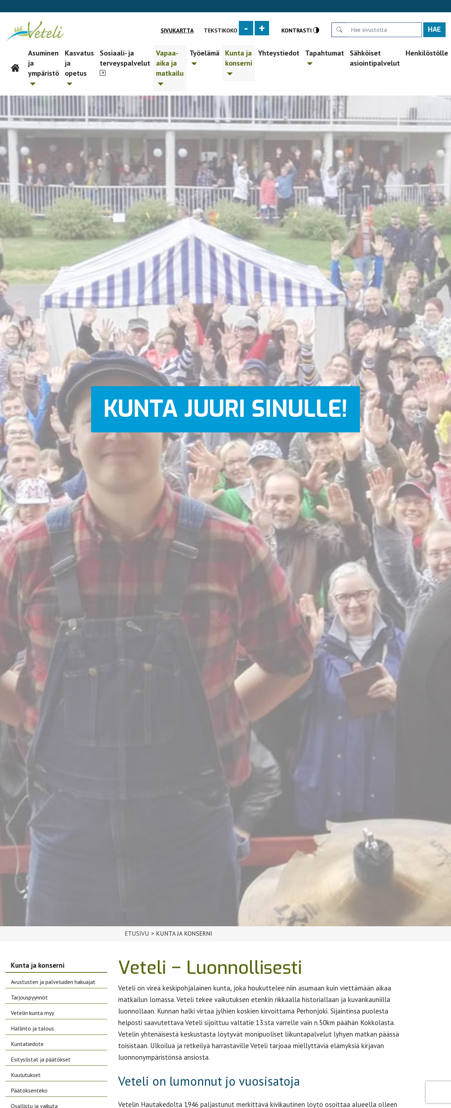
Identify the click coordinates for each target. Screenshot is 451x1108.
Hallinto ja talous (32, 1028)
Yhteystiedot (278, 53)
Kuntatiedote (27, 1043)
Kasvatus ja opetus (79, 66)
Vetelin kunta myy (32, 1012)
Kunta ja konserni (238, 61)
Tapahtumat (324, 56)
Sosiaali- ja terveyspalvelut (125, 58)
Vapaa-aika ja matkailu (170, 66)
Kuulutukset (26, 1074)
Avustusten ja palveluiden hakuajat (53, 981)
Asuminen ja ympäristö (43, 66)
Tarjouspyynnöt (29, 997)
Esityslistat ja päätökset (41, 1059)
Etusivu (15, 53)
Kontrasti (300, 30)
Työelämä (204, 56)
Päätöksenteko (29, 1090)
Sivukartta (177, 30)
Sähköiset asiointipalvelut (375, 58)
